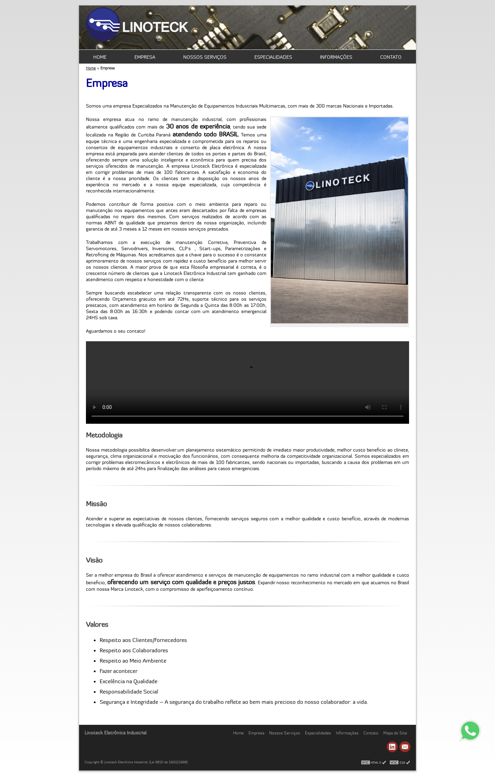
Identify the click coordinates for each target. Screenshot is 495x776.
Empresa (144, 57)
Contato (391, 57)
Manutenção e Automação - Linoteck (137, 25)
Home (100, 57)
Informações (336, 57)
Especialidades (273, 57)
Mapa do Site (395, 732)
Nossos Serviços (205, 57)
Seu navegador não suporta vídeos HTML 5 (247, 382)
